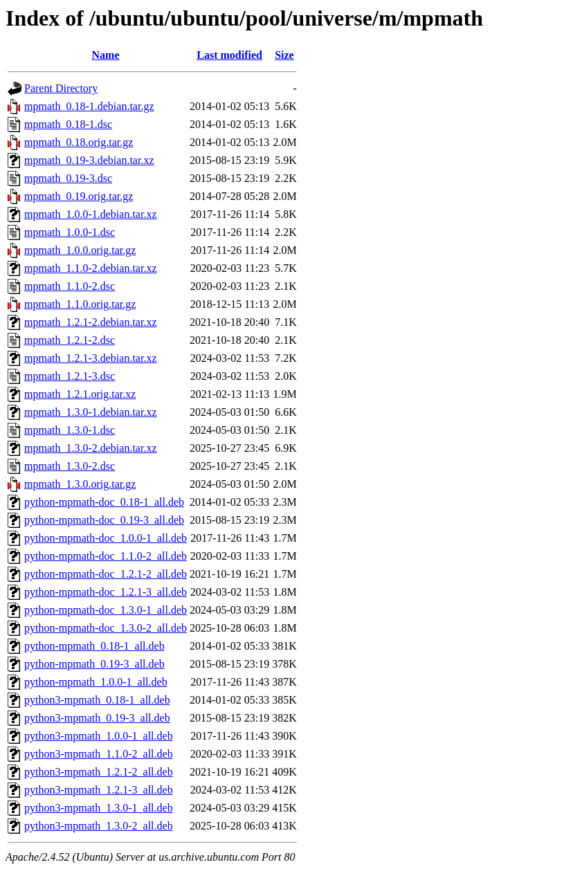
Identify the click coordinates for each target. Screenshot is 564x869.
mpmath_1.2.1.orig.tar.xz (80, 394)
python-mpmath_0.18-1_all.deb (94, 646)
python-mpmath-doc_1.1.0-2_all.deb (105, 556)
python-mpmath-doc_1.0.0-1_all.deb (105, 538)
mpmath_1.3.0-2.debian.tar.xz (90, 448)
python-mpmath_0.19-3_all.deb (94, 664)
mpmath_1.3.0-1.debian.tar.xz (90, 412)
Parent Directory (61, 88)
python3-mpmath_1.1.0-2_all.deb (98, 754)
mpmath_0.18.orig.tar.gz (78, 142)
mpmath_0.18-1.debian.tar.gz (89, 106)
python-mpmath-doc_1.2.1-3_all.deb (105, 592)
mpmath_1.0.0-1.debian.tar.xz (90, 214)
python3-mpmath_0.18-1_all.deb (97, 700)
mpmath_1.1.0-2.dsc (69, 286)
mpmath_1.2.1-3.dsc (69, 376)
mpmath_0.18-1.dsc (68, 124)
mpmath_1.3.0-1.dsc (69, 430)
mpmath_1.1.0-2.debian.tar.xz (90, 268)
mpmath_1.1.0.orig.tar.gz (80, 304)
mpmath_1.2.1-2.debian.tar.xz (90, 322)
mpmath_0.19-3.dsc (68, 178)
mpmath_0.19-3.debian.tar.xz (89, 160)
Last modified (229, 55)
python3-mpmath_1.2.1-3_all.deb (98, 790)
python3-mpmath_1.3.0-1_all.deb (98, 808)
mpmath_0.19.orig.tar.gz (78, 196)
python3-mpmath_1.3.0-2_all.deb (98, 826)
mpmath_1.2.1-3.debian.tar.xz (90, 358)
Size (284, 55)
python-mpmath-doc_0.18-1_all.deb (104, 502)
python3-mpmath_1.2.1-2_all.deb (98, 772)
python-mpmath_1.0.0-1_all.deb (95, 682)
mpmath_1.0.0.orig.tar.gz (80, 250)
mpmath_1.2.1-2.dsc (69, 340)
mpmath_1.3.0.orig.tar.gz (80, 484)
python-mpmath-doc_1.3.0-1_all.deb (105, 610)
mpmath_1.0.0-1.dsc (69, 232)
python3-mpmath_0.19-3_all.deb (97, 718)
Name (106, 55)
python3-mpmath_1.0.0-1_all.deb (98, 736)
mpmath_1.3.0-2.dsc (69, 466)
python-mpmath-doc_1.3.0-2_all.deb (105, 628)
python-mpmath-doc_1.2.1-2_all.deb (105, 574)
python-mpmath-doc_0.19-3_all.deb (104, 520)
